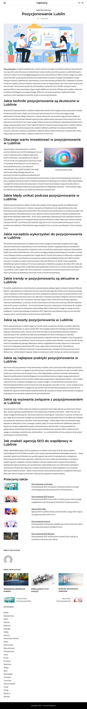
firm (28, 75)
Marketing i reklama (43, 10)
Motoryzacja (8, 645)
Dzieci (6, 619)
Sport (6, 671)
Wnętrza (7, 693)
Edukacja (7, 625)
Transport (7, 677)
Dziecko (7, 622)
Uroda (6, 687)
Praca (6, 655)
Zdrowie (7, 697)
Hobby (6, 632)
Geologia (7, 629)
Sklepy (6, 667)
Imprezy (7, 635)
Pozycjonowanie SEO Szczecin (42, 497)
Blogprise (53, 705)
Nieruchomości (9, 648)
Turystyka (7, 680)
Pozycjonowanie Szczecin (40, 521)
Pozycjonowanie (10, 69)
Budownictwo (9, 616)
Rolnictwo (7, 664)
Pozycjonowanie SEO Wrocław (42, 534)
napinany (42, 3)
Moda (6, 642)
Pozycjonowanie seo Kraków (42, 484)
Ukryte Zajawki (9, 684)
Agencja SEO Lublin (38, 509)
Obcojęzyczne (9, 651)
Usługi (6, 690)
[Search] (82, 3)
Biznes (6, 613)
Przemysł (7, 661)
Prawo (6, 658)
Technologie (8, 674)
